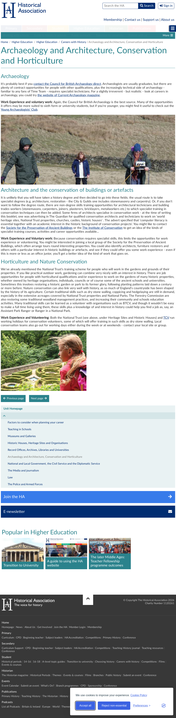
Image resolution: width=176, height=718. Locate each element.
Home (4, 42)
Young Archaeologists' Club (19, 109)
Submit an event (132, 675)
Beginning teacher (33, 637)
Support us (151, 19)
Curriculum (8, 637)
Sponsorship (95, 685)
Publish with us (138, 35)
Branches (98, 675)
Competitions (93, 637)
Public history (113, 675)
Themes (56, 675)
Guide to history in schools (50, 35)
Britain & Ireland (31, 706)
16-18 (36, 661)
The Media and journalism (23, 470)
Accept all (85, 705)
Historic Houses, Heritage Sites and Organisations (38, 443)
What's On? (47, 685)
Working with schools (16, 35)
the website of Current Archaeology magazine (68, 95)
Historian (116, 28)
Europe (46, 706)
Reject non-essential (114, 705)
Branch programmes (67, 685)
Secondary (34, 28)
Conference (129, 637)
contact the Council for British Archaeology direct (67, 84)
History (64, 696)
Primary (11, 28)
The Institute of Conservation (102, 228)
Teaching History (30, 696)
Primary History (112, 637)
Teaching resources (152, 648)
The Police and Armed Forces (25, 484)
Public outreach (81, 35)
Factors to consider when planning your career (36, 422)
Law (10, 477)
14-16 (27, 661)
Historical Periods (40, 675)
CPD (18, 637)
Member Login (77, 627)
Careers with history (128, 661)
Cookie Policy (138, 695)
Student (58, 28)
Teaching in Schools (19, 429)
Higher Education (87, 28)
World (55, 706)
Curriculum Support (12, 648)
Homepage (8, 627)
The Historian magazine (15, 675)
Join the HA (60, 627)
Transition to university (109, 35)
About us (167, 19)
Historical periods (12, 661)
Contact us (132, 19)
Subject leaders (54, 637)
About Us (30, 627)
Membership (113, 19)
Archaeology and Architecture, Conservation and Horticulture (45, 456)
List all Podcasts (11, 706)
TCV (166, 317)
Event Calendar (10, 685)
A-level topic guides (53, 661)
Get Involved (44, 627)
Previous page (13, 398)
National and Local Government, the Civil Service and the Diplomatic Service (54, 463)
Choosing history (104, 661)
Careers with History (73, 42)
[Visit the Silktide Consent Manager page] (164, 706)
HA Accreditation (74, 637)
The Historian (50, 696)
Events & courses (11, 665)
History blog (159, 35)
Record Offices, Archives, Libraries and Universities (38, 450)
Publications (142, 28)
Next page (39, 398)
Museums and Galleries (22, 436)
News (19, 627)
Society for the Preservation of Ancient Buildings (39, 228)
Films (162, 661)
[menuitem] (11, 28)
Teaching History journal (126, 648)
